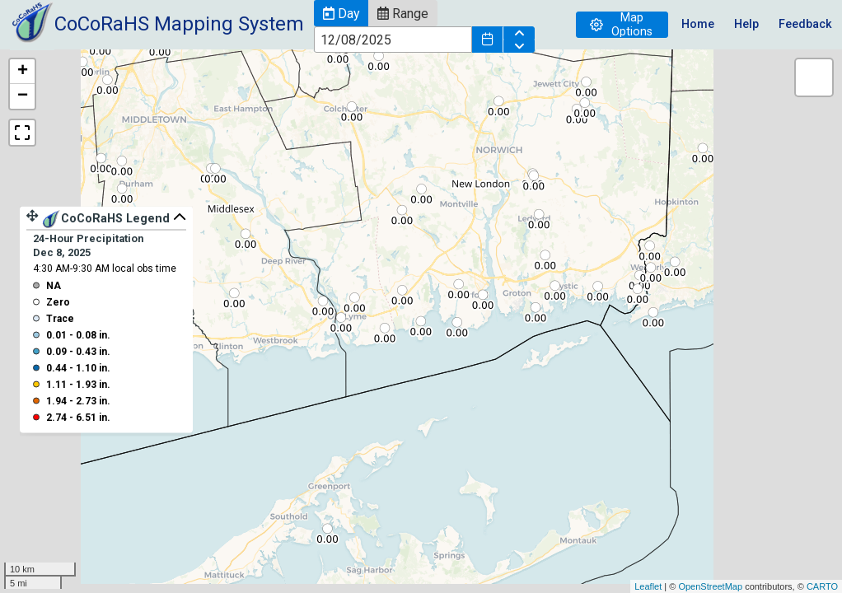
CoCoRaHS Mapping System (179, 23)
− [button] (22, 96)
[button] (341, 13)
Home (697, 24)
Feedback (805, 24)
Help (746, 24)
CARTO (822, 586)
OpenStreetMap (710, 586)
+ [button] (22, 71)
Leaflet (648, 586)
